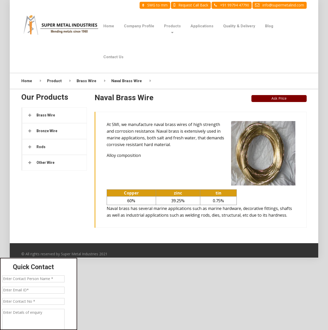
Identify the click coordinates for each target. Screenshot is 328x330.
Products (172, 26)
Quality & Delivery (239, 26)
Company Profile (139, 26)
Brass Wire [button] (46, 115)
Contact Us (113, 57)
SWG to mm (155, 5)
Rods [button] (41, 147)
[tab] (54, 115)
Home (108, 26)
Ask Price (279, 98)
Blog (269, 26)
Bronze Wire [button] (47, 131)
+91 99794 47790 (231, 5)
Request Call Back (191, 5)
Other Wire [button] (45, 162)
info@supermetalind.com (279, 5)
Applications (201, 26)
